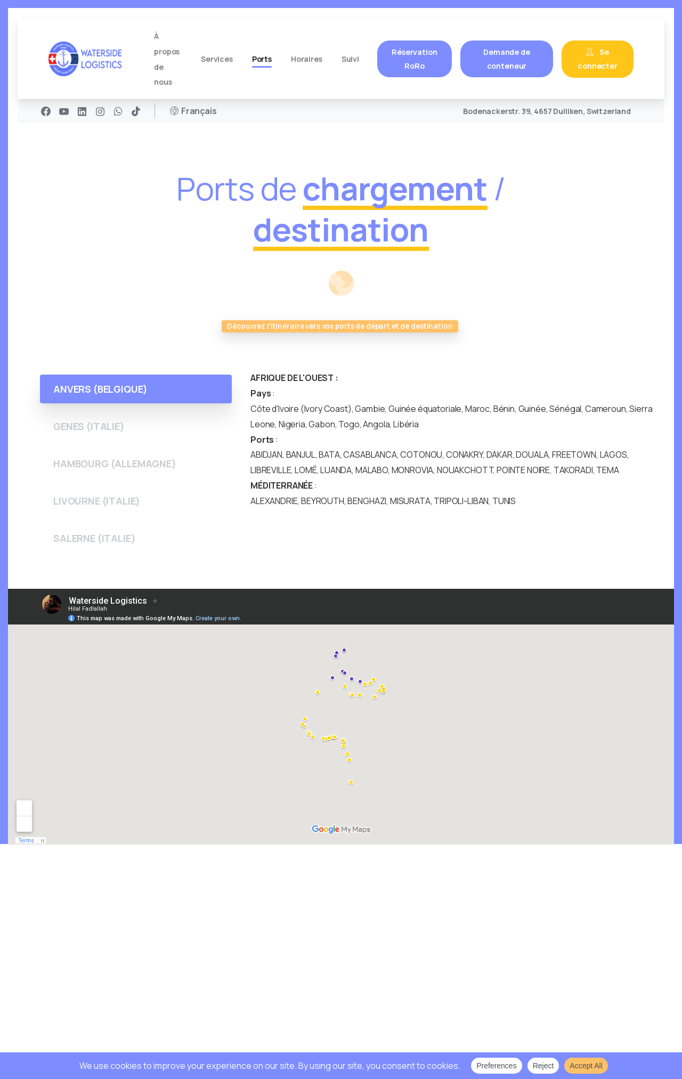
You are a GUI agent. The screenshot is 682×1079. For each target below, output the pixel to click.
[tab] (136, 389)
